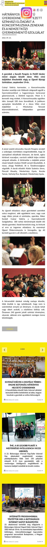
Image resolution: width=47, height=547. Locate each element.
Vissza (9, 329)
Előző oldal (4, 349)
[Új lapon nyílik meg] (37, 11)
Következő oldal (42, 349)
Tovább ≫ (40, 400)
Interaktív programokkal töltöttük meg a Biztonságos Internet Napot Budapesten (23, 519)
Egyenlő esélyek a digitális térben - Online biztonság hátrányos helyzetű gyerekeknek (23, 385)
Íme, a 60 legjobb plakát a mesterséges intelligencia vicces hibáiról (23, 448)
